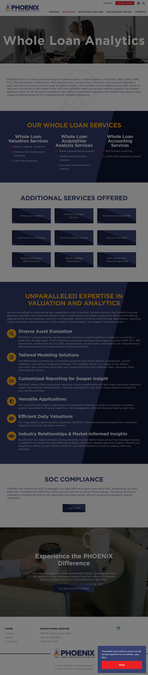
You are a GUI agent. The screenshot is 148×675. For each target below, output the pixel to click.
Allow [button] (122, 665)
